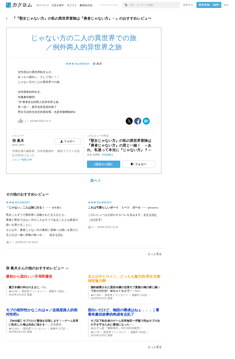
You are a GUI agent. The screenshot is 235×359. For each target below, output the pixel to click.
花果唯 (96, 155)
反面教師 (55, 324)
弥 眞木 (97, 63)
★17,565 (96, 295)
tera (137, 290)
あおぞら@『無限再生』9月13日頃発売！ (117, 328)
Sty (44, 287)
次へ (95, 180)
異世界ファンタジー (33, 291)
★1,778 (95, 332)
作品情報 (107, 155)
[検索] (125, 5)
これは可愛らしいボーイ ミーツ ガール (114, 207)
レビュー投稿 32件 (22, 159)
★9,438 (13, 291)
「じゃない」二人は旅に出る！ (25, 207)
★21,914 (14, 328)
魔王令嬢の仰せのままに (24, 287)
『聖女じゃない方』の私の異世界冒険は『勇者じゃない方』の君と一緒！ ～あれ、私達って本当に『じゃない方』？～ (119, 145)
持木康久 (56, 207)
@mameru (153, 207)
